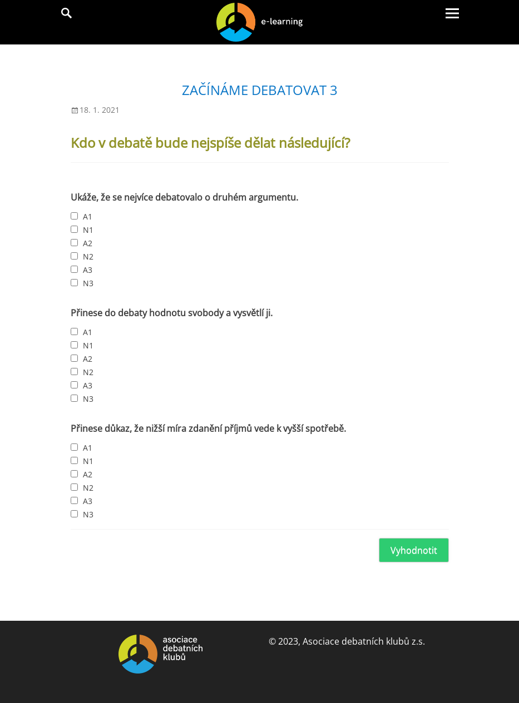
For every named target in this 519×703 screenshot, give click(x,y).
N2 (88, 256)
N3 (88, 283)
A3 (87, 270)
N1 (88, 230)
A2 (87, 243)
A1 (87, 216)
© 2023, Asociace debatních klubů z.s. (347, 641)
